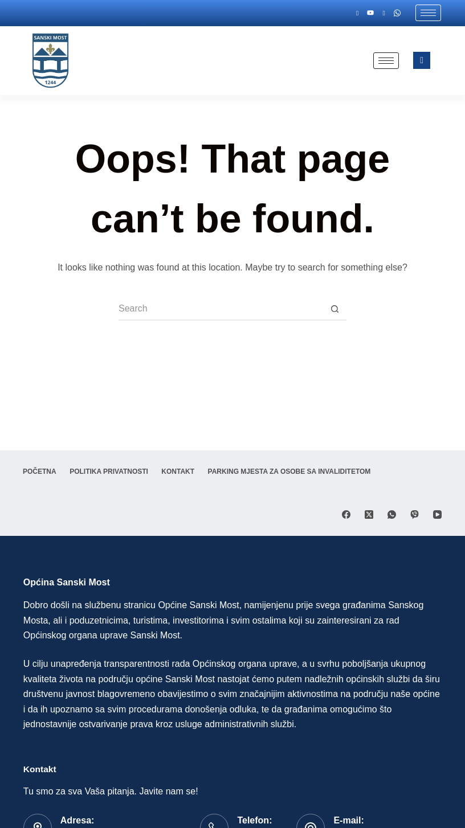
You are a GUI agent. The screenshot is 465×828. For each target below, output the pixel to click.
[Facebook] (359, 13)
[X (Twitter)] (369, 514)
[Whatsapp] (397, 13)
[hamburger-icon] (428, 13)
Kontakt (180, 472)
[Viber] (414, 514)
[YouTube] (437, 514)
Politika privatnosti (110, 472)
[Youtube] (371, 13)
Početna (40, 472)
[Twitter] (385, 13)
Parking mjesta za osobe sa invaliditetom (292, 472)
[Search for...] (221, 309)
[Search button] (335, 309)
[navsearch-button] (421, 60)
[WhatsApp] (392, 514)
